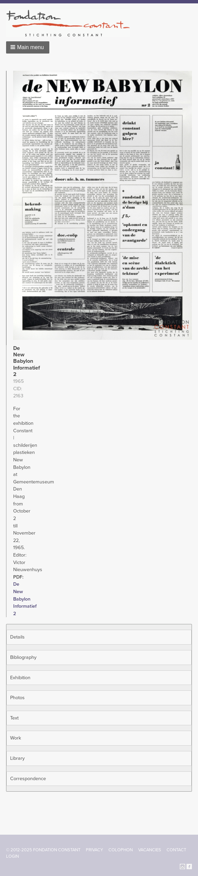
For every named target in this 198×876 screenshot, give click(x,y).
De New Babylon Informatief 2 (24, 598)
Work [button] (15, 738)
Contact (176, 850)
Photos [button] (17, 698)
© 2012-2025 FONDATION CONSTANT (43, 850)
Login (12, 856)
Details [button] (17, 637)
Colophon (120, 850)
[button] (27, 47)
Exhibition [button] (20, 678)
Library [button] (17, 758)
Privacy (94, 850)
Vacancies (149, 850)
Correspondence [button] (28, 778)
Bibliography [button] (23, 657)
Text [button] (14, 718)
